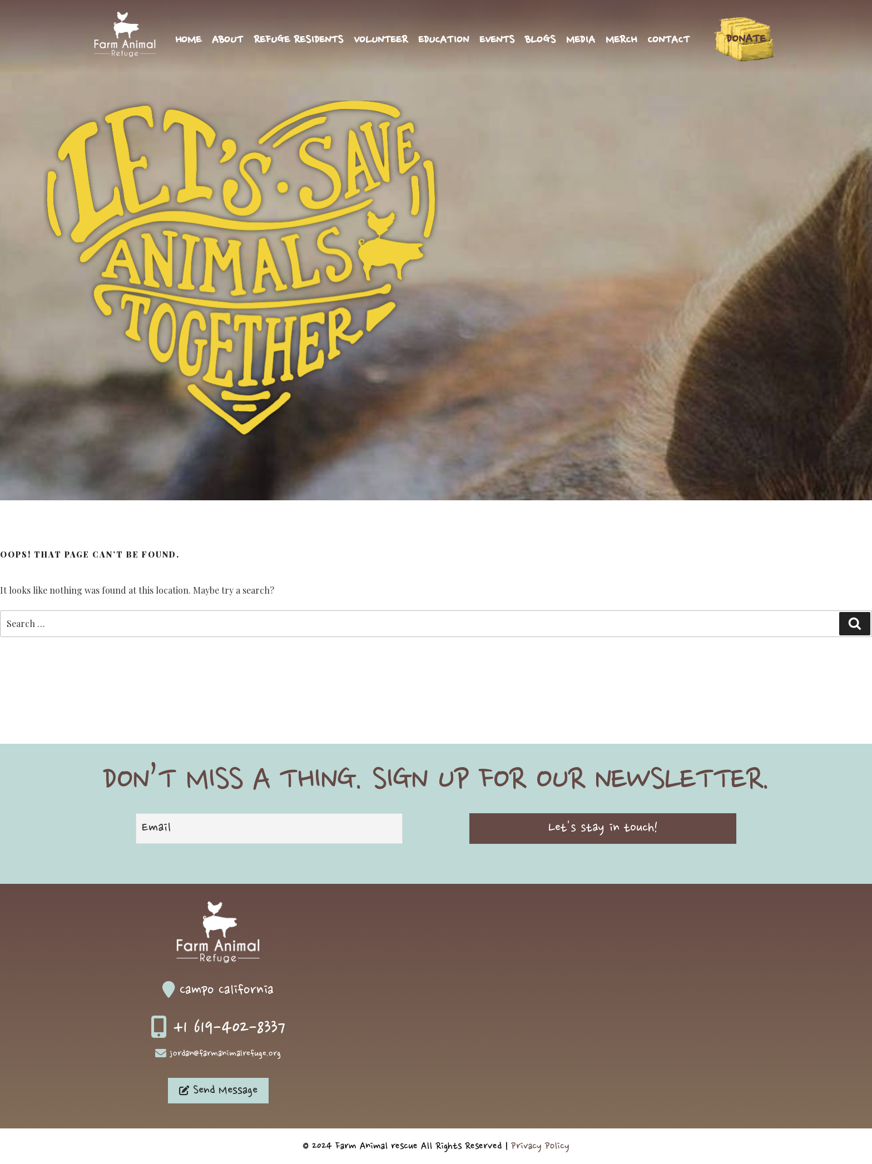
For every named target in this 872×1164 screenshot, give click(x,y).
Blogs (540, 40)
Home (188, 40)
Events (496, 40)
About (227, 40)
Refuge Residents (298, 40)
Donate (746, 39)
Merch (621, 40)
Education (443, 40)
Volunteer (381, 40)
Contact (668, 40)
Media (580, 40)
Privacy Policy (540, 1146)
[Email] (269, 828)
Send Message (218, 1090)
